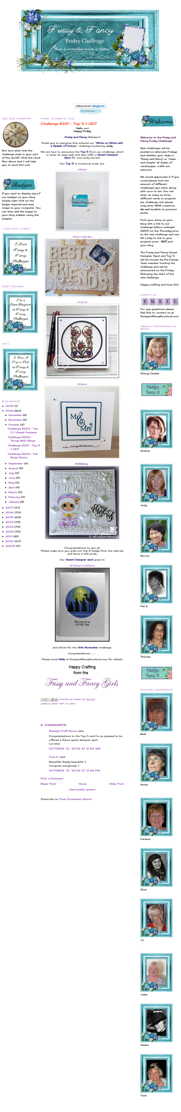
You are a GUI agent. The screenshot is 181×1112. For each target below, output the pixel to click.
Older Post (116, 783)
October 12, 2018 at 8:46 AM (75, 748)
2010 (10, 541)
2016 (10, 512)
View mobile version (82, 789)
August (13, 468)
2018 (10, 410)
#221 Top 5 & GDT (63, 704)
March (13, 492)
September (16, 463)
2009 (11, 545)
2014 (10, 522)
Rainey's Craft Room (63, 730)
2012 (10, 531)
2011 (9, 536)
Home (82, 783)
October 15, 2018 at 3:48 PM (74, 770)
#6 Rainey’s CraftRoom (82, 565)
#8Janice (82, 384)
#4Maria (82, 169)
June (12, 477)
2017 (10, 507)
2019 (10, 405)
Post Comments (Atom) (75, 799)
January (14, 501)
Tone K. (54, 756)
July (11, 473)
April (12, 487)
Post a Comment (52, 778)
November (15, 419)
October (14, 424)
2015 (10, 517)
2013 (10, 526)
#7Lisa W (82, 302)
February (14, 496)
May (11, 482)
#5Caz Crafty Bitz (82, 236)
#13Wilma (82, 463)
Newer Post (48, 783)
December (15, 415)
